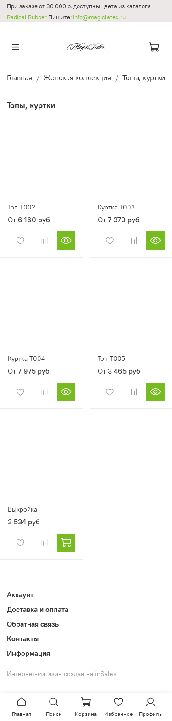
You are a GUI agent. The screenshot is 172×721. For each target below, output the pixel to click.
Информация (28, 653)
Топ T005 (111, 358)
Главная (19, 77)
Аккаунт (20, 594)
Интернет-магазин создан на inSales (62, 674)
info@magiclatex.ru (99, 17)
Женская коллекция (77, 77)
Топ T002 (21, 207)
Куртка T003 (116, 207)
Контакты (23, 638)
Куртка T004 (26, 358)
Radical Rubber (27, 17)
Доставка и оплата (37, 609)
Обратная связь (33, 623)
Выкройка (22, 509)
